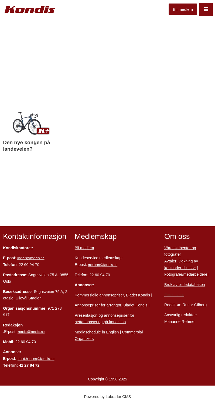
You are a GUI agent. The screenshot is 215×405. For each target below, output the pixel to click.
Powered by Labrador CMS (107, 396)
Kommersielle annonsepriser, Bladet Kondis (113, 295)
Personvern (174, 294)
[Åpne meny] (206, 9)
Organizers (84, 338)
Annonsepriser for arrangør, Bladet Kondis (111, 305)
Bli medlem (183, 9)
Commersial (132, 332)
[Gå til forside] (30, 9)
